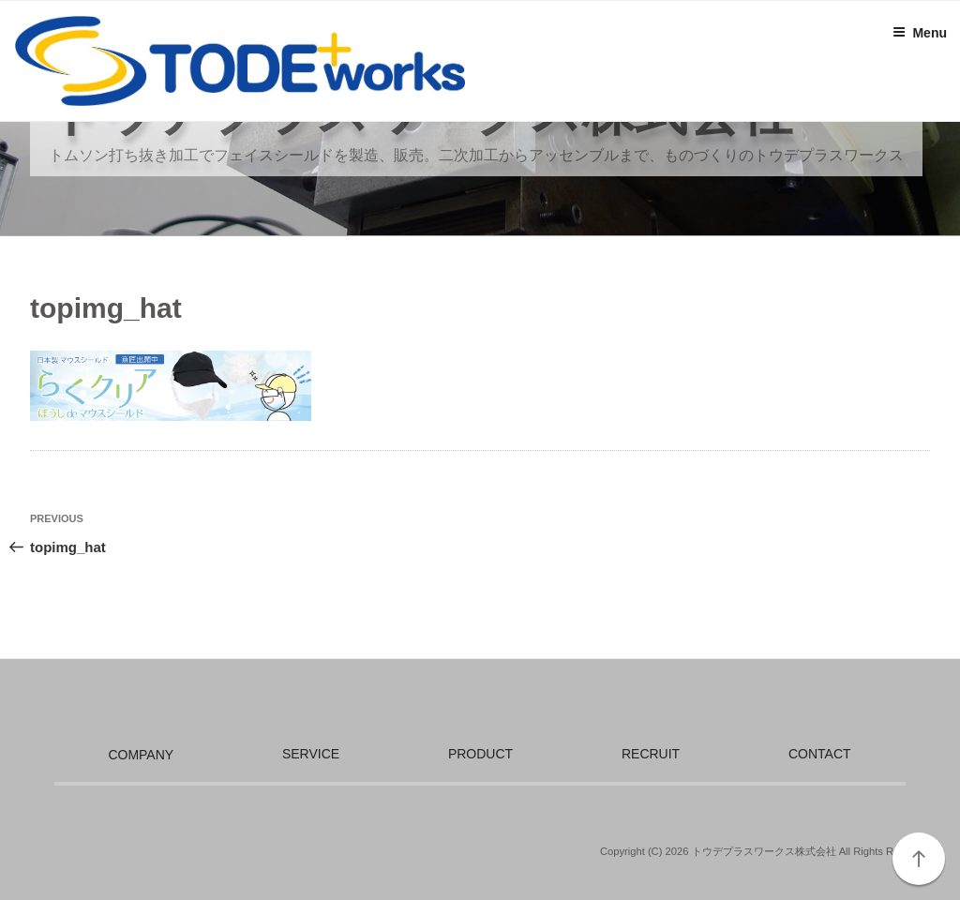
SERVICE (310, 753)
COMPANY (140, 754)
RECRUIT (651, 753)
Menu (919, 32)
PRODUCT (480, 753)
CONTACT (819, 753)
